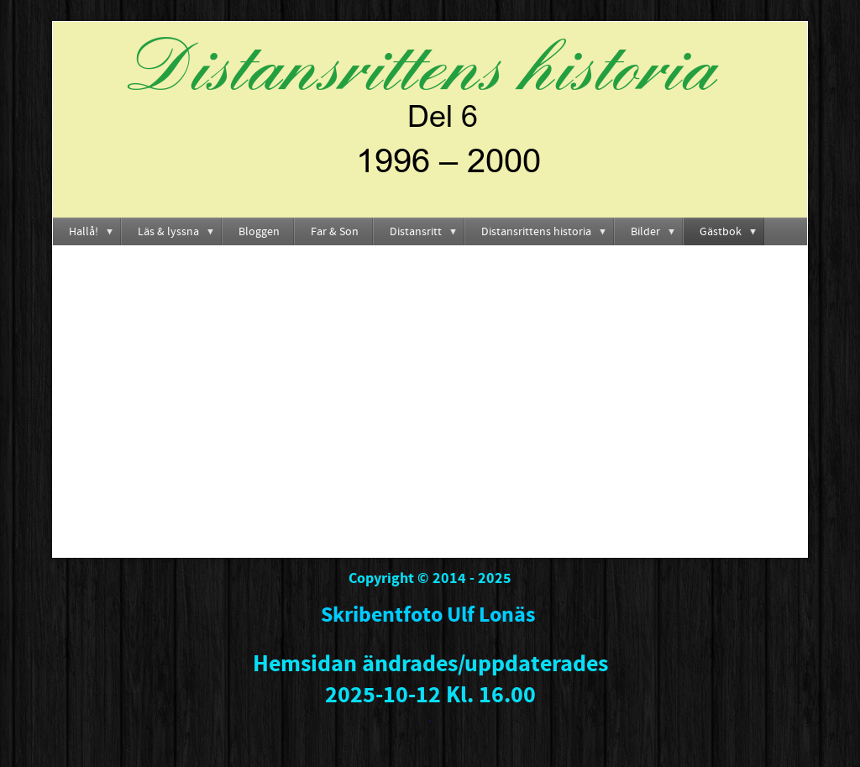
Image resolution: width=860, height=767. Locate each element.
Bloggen (259, 231)
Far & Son (335, 231)
